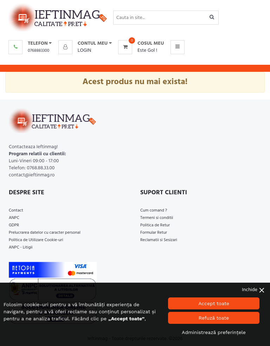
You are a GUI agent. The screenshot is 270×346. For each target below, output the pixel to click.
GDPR (14, 225)
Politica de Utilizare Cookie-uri (36, 240)
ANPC (14, 217)
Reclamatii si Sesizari (158, 240)
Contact (16, 210)
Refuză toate (214, 318)
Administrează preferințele (214, 332)
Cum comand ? (153, 210)
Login (84, 50)
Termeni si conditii (156, 217)
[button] (85, 43)
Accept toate (213, 303)
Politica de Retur (155, 225)
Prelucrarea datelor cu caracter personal (45, 232)
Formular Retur (153, 232)
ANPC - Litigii (21, 247)
